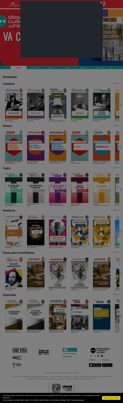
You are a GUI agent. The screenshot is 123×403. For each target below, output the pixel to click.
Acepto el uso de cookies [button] (111, 398)
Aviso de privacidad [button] (77, 400)
